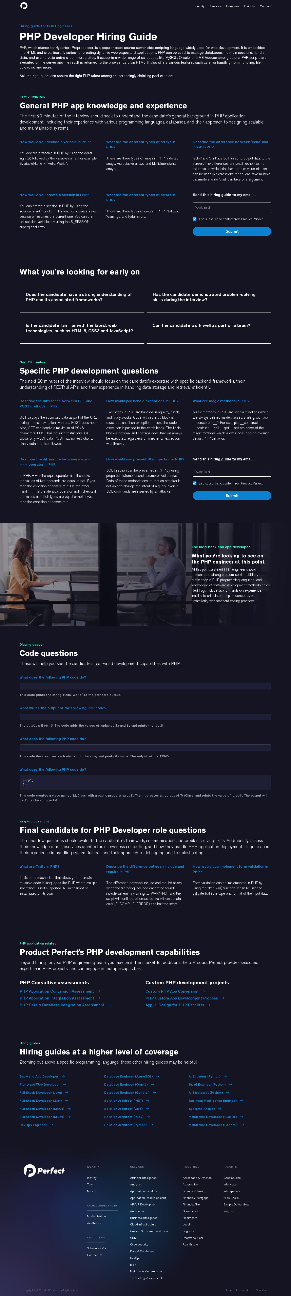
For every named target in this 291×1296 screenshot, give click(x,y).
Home (228, 1290)
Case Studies (232, 1178)
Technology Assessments (146, 1278)
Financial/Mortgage (195, 1198)
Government (191, 1211)
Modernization (96, 1216)
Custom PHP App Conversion (175, 991)
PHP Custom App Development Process (185, 998)
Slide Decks (231, 1198)
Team (90, 1184)
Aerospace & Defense (197, 1178)
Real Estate (190, 1244)
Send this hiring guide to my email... (224, 195)
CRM (133, 1238)
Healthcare (190, 1218)
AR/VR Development (143, 1204)
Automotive (190, 1184)
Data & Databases (142, 1251)
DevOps (135, 1258)
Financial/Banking (194, 1191)
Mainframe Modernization (146, 1271)
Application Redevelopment (148, 1198)
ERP (133, 1264)
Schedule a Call (97, 1248)
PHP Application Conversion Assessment (60, 991)
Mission (92, 1191)
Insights (229, 1211)
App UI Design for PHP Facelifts (178, 1005)
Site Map (261, 1290)
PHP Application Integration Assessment (60, 998)
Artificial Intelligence (143, 1178)
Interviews (230, 1184)
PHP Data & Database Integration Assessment (65, 1005)
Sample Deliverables (236, 1204)
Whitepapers (232, 1191)
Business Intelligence (143, 1218)
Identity (92, 1178)
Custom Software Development (150, 1231)
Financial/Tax (191, 1204)
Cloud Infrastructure (143, 1224)
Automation (138, 1211)
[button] (200, 5)
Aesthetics (94, 1223)
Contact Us (94, 1255)
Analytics (136, 1184)
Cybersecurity (139, 1244)
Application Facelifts (143, 1191)
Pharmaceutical (193, 1238)
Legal (186, 1224)
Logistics (188, 1231)
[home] (23, 5)
